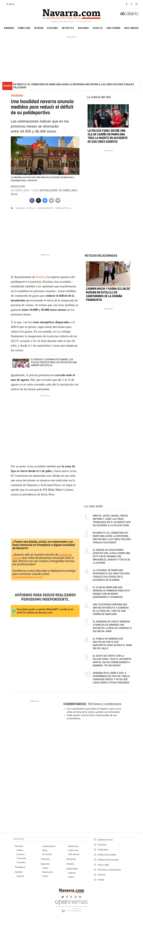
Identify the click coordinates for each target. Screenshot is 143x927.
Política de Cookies (106, 854)
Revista (98, 27)
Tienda (100, 879)
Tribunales (21, 858)
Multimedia (131, 27)
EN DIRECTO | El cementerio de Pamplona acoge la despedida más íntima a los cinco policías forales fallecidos (73, 86)
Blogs (45, 850)
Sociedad (20, 862)
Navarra (9, 27)
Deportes (68, 27)
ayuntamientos (45, 208)
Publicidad (102, 849)
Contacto (102, 844)
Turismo (101, 874)
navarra (20, 208)
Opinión (39, 27)
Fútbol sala (73, 850)
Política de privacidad (108, 859)
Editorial (20, 876)
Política (19, 850)
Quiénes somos (105, 839)
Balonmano (73, 846)
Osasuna (52, 27)
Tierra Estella (63, 208)
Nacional (83, 27)
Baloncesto (47, 872)
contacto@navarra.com (27, 577)
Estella (40, 277)
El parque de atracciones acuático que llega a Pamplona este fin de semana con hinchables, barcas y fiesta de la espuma (111, 556)
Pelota (45, 876)
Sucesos (20, 854)
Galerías (72, 873)
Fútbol (45, 868)
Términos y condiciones (104, 704)
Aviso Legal (103, 864)
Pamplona (24, 27)
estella (31, 208)
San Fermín (113, 27)
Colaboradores (49, 846)
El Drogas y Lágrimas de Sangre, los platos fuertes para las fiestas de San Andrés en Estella (54, 363)
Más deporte (74, 854)
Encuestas (47, 854)
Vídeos (71, 877)
